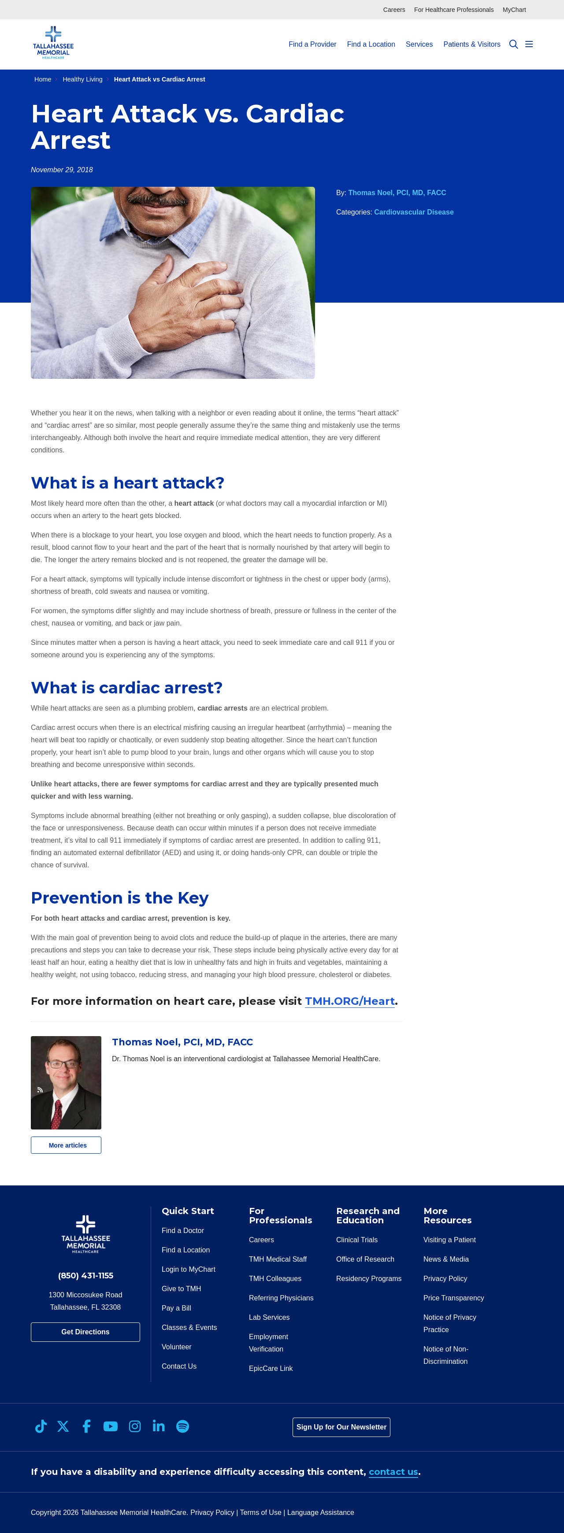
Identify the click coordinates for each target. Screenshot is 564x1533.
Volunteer (177, 1347)
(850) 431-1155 (85, 1276)
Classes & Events (189, 1327)
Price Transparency (453, 1298)
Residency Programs (369, 1278)
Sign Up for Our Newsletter (341, 1427)
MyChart (514, 9)
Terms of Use (261, 1512)
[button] (529, 44)
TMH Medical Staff (278, 1259)
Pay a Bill (176, 1308)
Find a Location (371, 36)
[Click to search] (513, 44)
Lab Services (269, 1317)
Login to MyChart (188, 1269)
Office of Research (365, 1259)
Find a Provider (312, 36)
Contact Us (179, 1366)
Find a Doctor (183, 1230)
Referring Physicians (281, 1298)
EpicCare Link (271, 1368)
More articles (62, 1143)
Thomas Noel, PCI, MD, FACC (397, 192)
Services (419, 36)
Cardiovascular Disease (414, 212)
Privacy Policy (445, 1278)
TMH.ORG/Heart (350, 1001)
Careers (394, 9)
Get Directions (85, 1332)
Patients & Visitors (472, 36)
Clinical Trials (357, 1240)
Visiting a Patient (449, 1240)
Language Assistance (320, 1512)
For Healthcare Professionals (454, 9)
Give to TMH (181, 1288)
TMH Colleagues (275, 1278)
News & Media (446, 1259)
